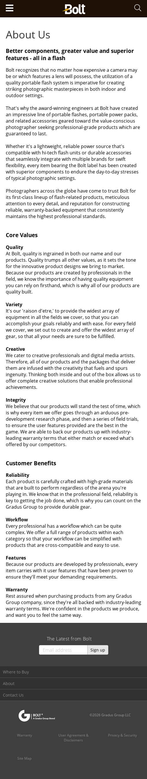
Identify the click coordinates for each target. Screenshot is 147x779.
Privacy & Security (122, 735)
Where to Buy (16, 672)
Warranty (24, 735)
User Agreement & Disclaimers (73, 738)
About (8, 683)
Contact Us (13, 695)
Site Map (24, 758)
